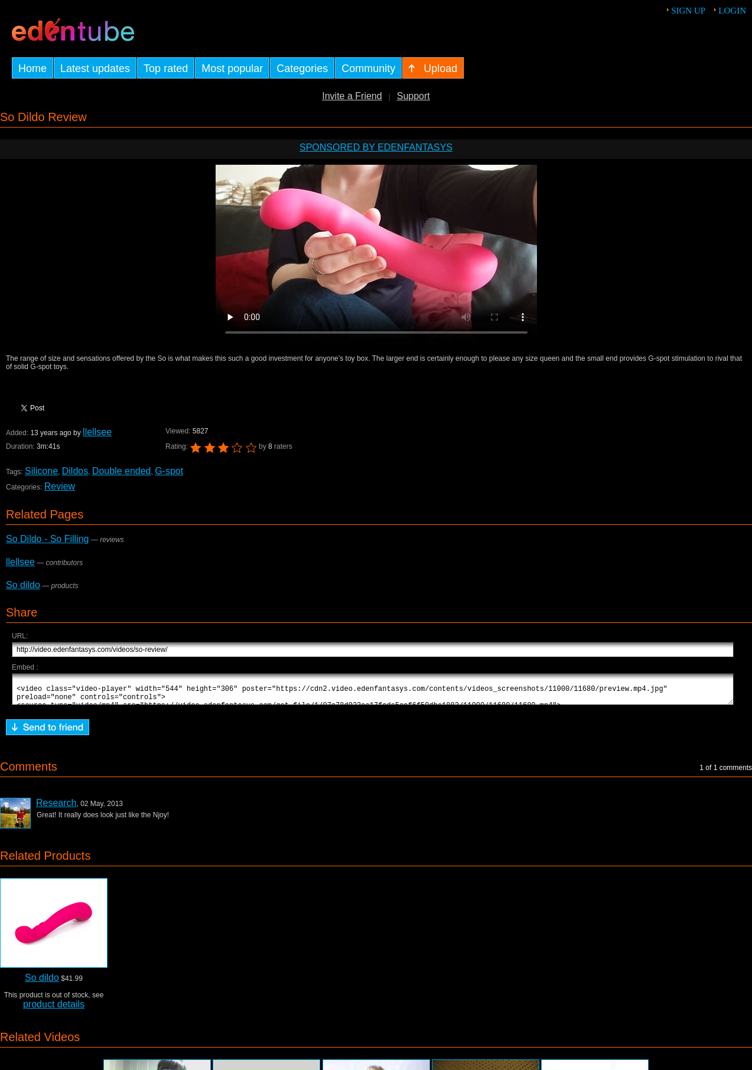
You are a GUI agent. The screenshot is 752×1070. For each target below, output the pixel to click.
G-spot (169, 471)
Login (732, 10)
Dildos (75, 471)
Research (56, 808)
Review (59, 486)
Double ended (121, 471)
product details (53, 1009)
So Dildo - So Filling (47, 539)
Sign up (688, 10)
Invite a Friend (352, 96)
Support (413, 96)
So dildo (23, 585)
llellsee (97, 432)
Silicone (41, 471)
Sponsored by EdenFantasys (376, 147)
